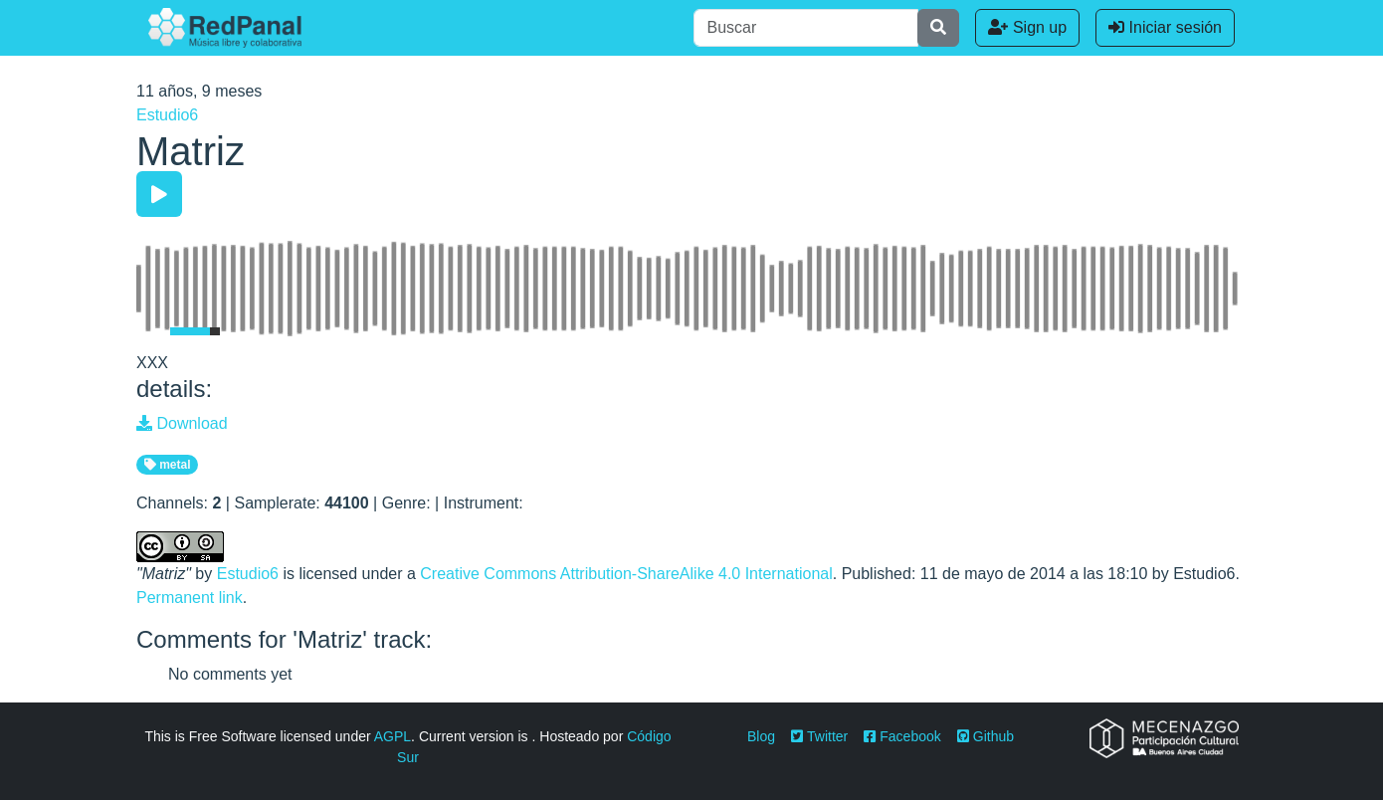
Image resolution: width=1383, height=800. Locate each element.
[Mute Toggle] (149, 331)
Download (182, 423)
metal (167, 465)
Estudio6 (167, 114)
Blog (761, 736)
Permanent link (189, 597)
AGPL (392, 736)
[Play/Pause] (159, 194)
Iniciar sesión (1165, 27)
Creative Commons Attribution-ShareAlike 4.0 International (626, 573)
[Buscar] (805, 28)
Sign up (1027, 27)
